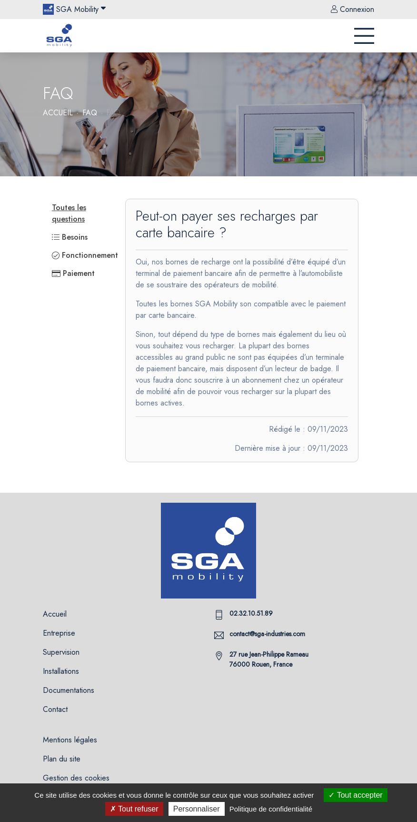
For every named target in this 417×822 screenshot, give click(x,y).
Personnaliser (196, 809)
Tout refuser (134, 809)
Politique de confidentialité (270, 809)
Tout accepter (355, 795)
